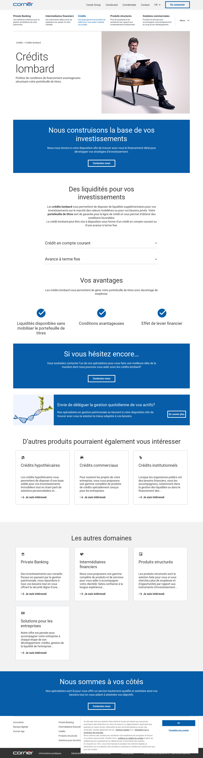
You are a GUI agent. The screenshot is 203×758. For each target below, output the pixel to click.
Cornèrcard (112, 4)
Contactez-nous (101, 163)
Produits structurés (68, 736)
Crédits (19, 42)
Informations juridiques (50, 753)
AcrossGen (18, 722)
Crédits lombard (33, 42)
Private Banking (66, 722)
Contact (145, 4)
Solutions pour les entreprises (73, 740)
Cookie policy (127, 753)
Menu (182, 20)
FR (155, 4)
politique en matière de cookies (130, 738)
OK (178, 723)
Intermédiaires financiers (70, 727)
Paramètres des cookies (179, 730)
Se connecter (177, 4)
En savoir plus (176, 414)
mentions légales (122, 730)
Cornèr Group (93, 4)
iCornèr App (18, 731)
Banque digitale (20, 727)
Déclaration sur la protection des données (91, 753)
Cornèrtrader (129, 4)
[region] (139, 735)
